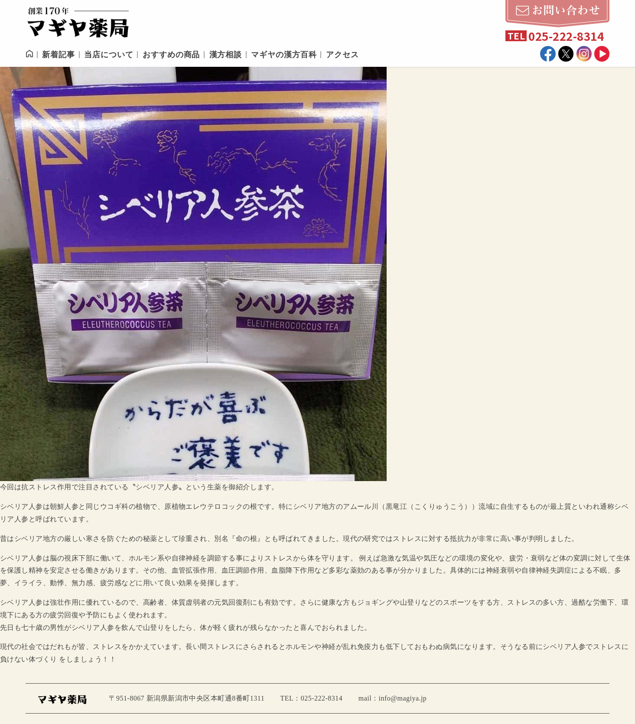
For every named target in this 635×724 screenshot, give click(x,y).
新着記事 (58, 54)
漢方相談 (225, 54)
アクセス (342, 54)
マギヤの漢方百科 (283, 54)
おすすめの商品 (171, 54)
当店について (108, 54)
